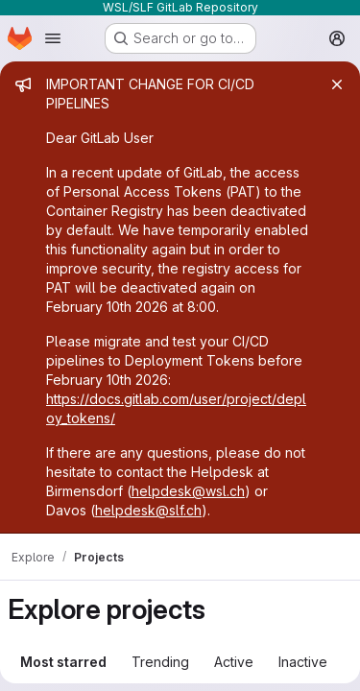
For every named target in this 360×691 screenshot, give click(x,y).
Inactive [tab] (302, 662)
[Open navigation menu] (52, 38)
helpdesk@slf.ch (148, 510)
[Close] (336, 84)
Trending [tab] (160, 662)
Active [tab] (233, 662)
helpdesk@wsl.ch (188, 491)
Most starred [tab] (63, 662)
